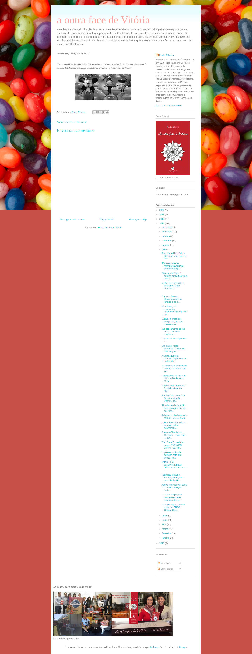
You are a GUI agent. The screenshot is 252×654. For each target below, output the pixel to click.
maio (165, 520)
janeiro (166, 538)
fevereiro (167, 533)
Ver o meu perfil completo (168, 105)
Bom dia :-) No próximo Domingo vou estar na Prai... (173, 256)
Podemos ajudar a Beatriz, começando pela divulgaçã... (172, 477)
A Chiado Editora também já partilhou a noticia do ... (173, 359)
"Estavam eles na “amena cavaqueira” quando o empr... (172, 266)
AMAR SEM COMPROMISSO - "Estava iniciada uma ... (173, 466)
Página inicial (106, 219)
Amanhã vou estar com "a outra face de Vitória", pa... (173, 398)
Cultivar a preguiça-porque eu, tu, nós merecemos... (171, 322)
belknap (154, 647)
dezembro (167, 227)
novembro (167, 231)
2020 (162, 210)
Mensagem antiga (138, 219)
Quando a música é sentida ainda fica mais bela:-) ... (174, 276)
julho (164, 249)
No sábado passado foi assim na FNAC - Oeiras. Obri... (173, 507)
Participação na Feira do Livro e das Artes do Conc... (173, 378)
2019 (162, 214)
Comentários (165, 569)
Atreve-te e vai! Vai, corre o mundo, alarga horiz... (174, 487)
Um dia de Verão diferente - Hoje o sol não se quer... (173, 349)
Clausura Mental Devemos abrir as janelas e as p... (171, 299)
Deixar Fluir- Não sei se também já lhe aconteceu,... (173, 425)
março (165, 529)
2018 (162, 219)
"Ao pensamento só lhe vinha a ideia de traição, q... (173, 332)
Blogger (183, 647)
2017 (162, 223)
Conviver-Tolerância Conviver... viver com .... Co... (173, 435)
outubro (166, 236)
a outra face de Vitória (103, 20)
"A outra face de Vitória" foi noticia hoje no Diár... (173, 388)
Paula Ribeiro (166, 55)
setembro (167, 240)
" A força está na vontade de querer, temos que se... (174, 368)
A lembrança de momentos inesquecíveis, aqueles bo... (174, 310)
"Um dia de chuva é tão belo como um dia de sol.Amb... (173, 408)
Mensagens (165, 563)
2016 (162, 543)
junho (165, 515)
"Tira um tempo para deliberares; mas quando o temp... (171, 497)
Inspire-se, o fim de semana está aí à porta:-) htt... (171, 455)
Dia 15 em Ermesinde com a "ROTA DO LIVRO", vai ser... (172, 445)
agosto (166, 245)
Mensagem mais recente (71, 219)
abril (164, 524)
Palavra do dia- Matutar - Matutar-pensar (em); (173, 416)
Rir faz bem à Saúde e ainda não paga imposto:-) (172, 286)
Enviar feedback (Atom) (110, 227)
